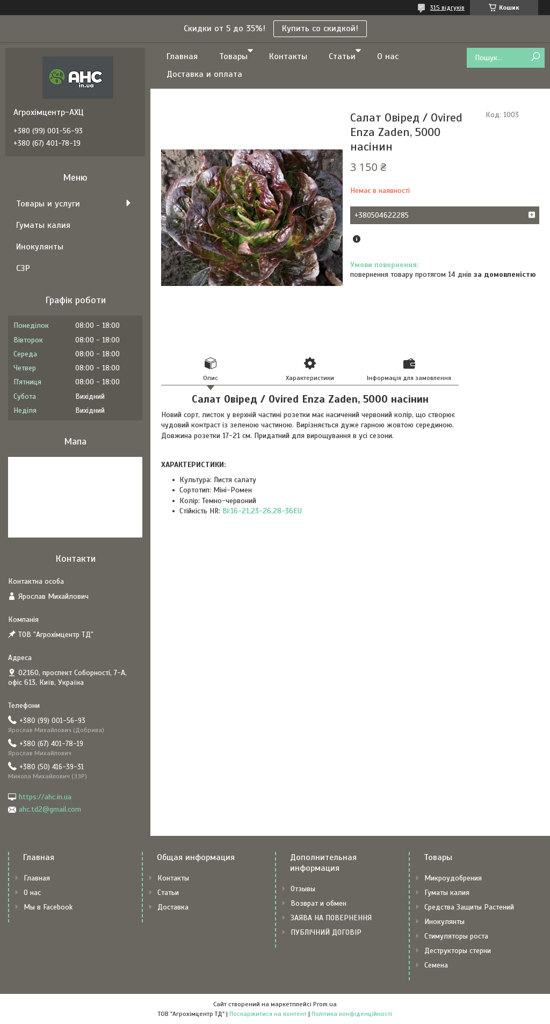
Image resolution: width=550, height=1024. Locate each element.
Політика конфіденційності (352, 1014)
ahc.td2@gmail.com (50, 809)
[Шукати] (535, 57)
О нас (388, 56)
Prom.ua (325, 1004)
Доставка (173, 907)
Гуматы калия (43, 225)
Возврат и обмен (318, 903)
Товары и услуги (48, 203)
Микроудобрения (453, 878)
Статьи (342, 56)
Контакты (288, 56)
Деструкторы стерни (457, 950)
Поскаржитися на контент (268, 1014)
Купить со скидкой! (320, 28)
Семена (436, 965)
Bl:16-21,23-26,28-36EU (262, 510)
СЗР (23, 268)
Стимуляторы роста (456, 936)
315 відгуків (447, 7)
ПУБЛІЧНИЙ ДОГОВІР (326, 932)
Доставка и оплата (204, 74)
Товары (233, 56)
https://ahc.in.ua (45, 796)
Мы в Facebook (48, 907)
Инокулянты (39, 246)
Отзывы (303, 888)
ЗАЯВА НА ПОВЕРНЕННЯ (331, 917)
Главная (182, 56)
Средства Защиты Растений (469, 907)
